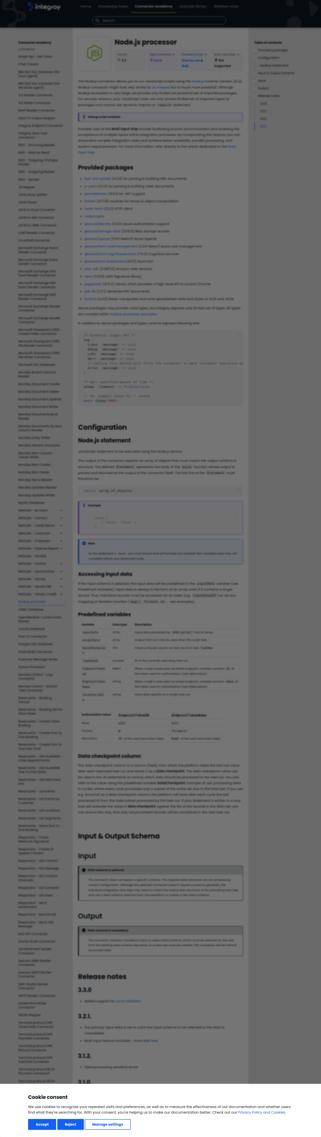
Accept (42, 1124)
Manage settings (107, 1124)
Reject (70, 1124)
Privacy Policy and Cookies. (262, 1112)
